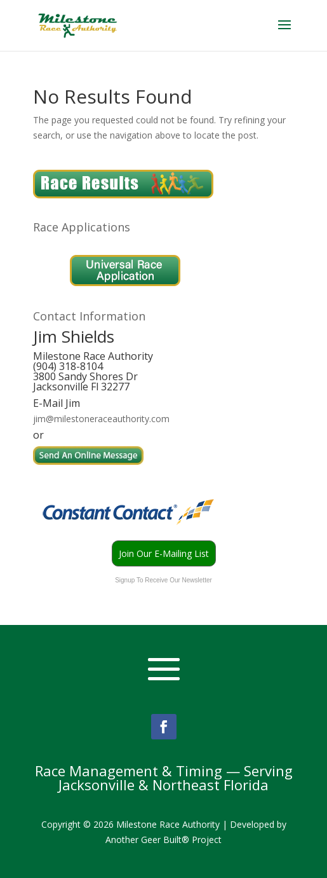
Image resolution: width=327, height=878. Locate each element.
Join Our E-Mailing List (164, 553)
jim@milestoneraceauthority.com (101, 419)
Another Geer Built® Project (163, 839)
